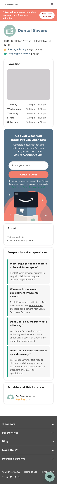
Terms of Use (30, 471)
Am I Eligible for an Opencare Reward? (28, 187)
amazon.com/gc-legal (38, 184)
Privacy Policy (41, 181)
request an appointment (22, 341)
